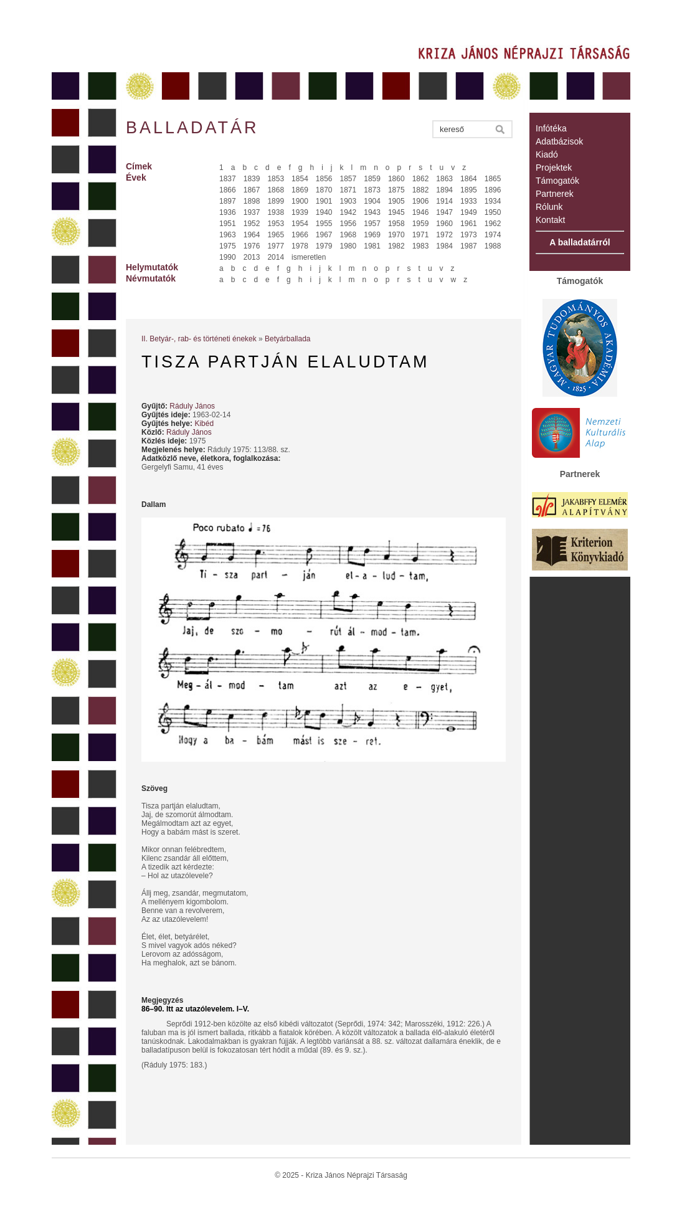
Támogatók (557, 181)
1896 (493, 190)
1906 (420, 201)
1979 (324, 246)
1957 (372, 223)
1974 (493, 234)
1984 (444, 246)
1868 (275, 190)
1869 (299, 190)
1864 (468, 178)
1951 (227, 223)
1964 (252, 234)
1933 (468, 201)
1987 (468, 246)
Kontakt (550, 220)
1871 (348, 190)
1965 (275, 234)
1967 (324, 234)
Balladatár (192, 127)
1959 (420, 223)
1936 (227, 212)
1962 (493, 223)
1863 (444, 178)
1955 (324, 223)
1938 (275, 212)
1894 (444, 190)
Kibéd (204, 423)
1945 (396, 212)
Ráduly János (192, 406)
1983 (420, 246)
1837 (227, 178)
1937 (252, 212)
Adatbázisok (559, 141)
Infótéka (551, 128)
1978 (299, 246)
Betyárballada (287, 338)
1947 (444, 212)
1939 (299, 212)
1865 (493, 178)
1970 (396, 234)
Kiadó (547, 154)
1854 (299, 178)
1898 (252, 201)
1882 (420, 190)
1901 (324, 201)
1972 (444, 234)
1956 (348, 223)
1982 (396, 246)
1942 (348, 212)
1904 (372, 201)
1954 (299, 223)
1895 (468, 190)
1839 (252, 178)
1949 (468, 212)
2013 (252, 257)
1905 (396, 201)
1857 (348, 178)
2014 (275, 257)
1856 (324, 178)
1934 (493, 201)
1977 (275, 246)
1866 (227, 190)
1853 (275, 178)
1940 (324, 212)
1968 (348, 234)
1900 (299, 201)
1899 (275, 201)
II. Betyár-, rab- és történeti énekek (199, 338)
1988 (493, 246)
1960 (444, 223)
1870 (324, 190)
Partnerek (555, 194)
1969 (372, 234)
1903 (348, 201)
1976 (252, 246)
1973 (468, 234)
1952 (252, 223)
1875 (396, 190)
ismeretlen (308, 257)
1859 (372, 178)
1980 (348, 246)
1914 (444, 201)
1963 (227, 234)
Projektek (554, 168)
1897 (227, 201)
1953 (275, 223)
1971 (420, 234)
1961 (468, 223)
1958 (396, 223)
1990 (227, 257)
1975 (227, 246)
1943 (372, 212)
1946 (420, 212)
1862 (420, 178)
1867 (252, 190)
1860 (396, 178)
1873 (372, 190)
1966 (299, 234)
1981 (372, 246)
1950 (493, 212)
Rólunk (549, 207)
